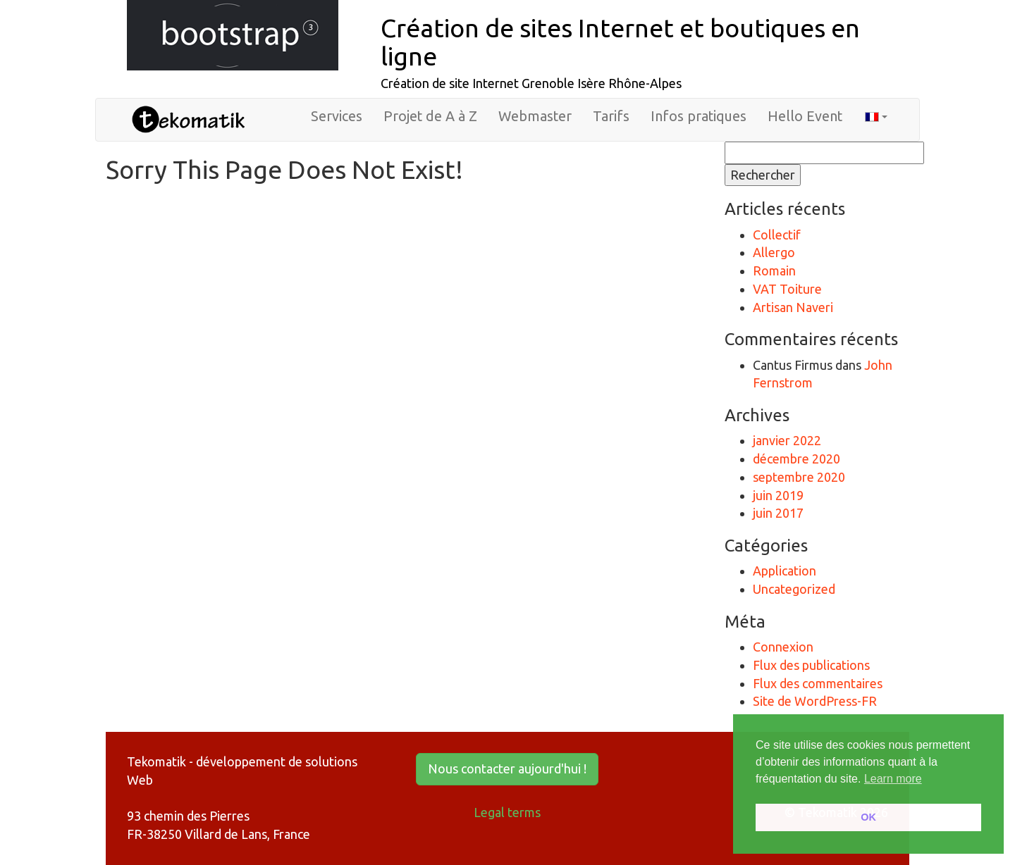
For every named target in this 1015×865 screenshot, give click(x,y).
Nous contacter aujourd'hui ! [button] (507, 768)
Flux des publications (811, 665)
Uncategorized (794, 589)
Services (336, 116)
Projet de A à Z (430, 116)
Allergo (774, 252)
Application (784, 571)
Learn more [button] (893, 779)
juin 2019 (778, 495)
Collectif (777, 235)
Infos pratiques (698, 116)
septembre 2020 (799, 477)
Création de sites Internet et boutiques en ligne (620, 41)
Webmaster (535, 116)
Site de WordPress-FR (815, 701)
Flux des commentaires (817, 683)
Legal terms (507, 812)
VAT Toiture (787, 289)
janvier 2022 (787, 440)
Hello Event (805, 116)
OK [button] (868, 817)
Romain (774, 270)
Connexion (783, 647)
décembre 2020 (796, 459)
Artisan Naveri (793, 307)
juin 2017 (778, 513)
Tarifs (611, 116)
